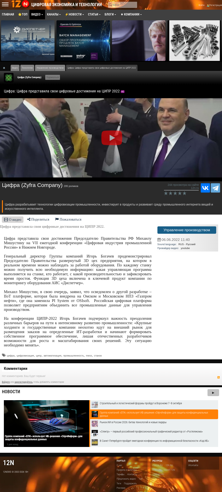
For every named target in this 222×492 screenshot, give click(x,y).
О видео (12, 219)
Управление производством (186, 230)
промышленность (73, 355)
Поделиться (38, 219)
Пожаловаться (68, 219)
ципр (39, 355)
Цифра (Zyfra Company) (29, 77)
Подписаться (52, 77)
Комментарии (15, 368)
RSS (218, 377)
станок (98, 355)
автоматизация (52, 355)
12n (8, 462)
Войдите (6, 382)
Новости (11, 391)
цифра (11, 355)
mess (89, 355)
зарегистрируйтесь (24, 382)
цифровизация (25, 355)
